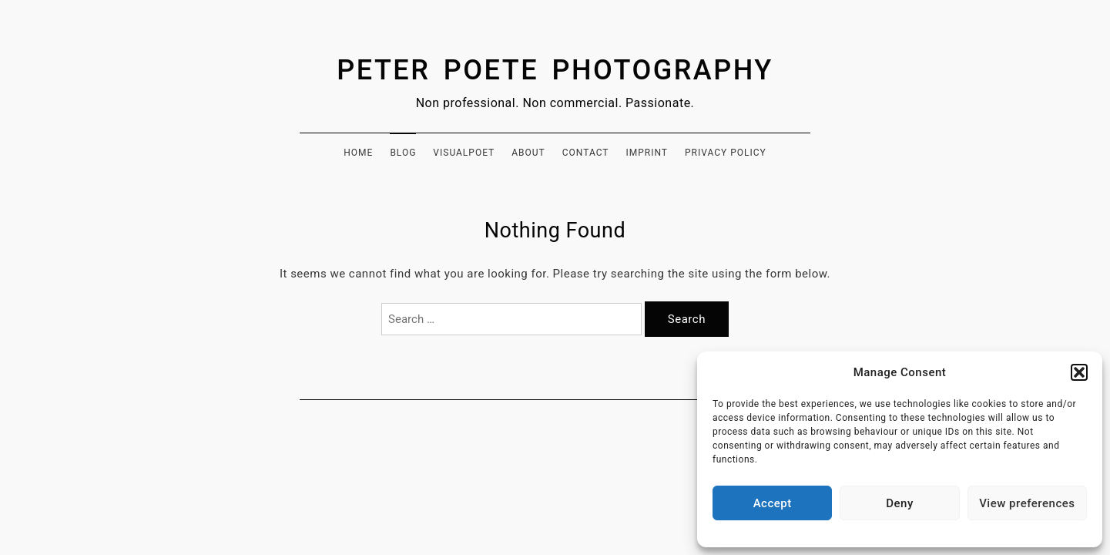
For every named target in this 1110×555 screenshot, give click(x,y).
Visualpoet (464, 152)
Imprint (646, 152)
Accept (772, 503)
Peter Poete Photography (555, 70)
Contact (585, 152)
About (528, 152)
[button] (1079, 372)
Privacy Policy (725, 152)
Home (358, 152)
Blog (403, 152)
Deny (900, 503)
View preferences (1027, 503)
